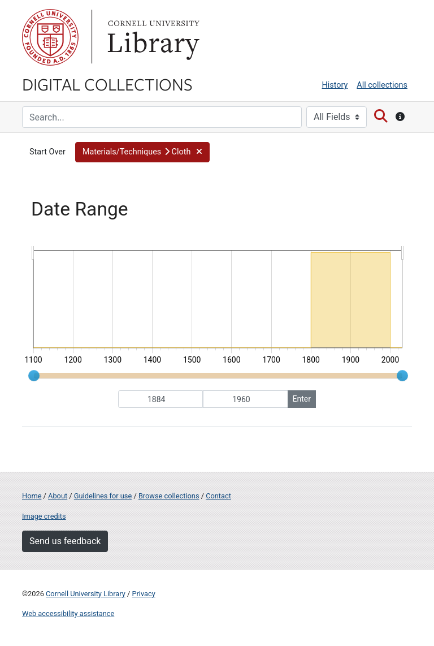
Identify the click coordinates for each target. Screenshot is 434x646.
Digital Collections (107, 84)
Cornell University (50, 37)
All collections (382, 85)
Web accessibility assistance (68, 613)
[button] (142, 152)
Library (152, 37)
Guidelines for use (103, 496)
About (57, 496)
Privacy (143, 593)
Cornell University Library (85, 593)
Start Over (47, 152)
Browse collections (168, 496)
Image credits (44, 516)
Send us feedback (65, 541)
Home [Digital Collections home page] (31, 496)
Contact (218, 496)
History (335, 85)
